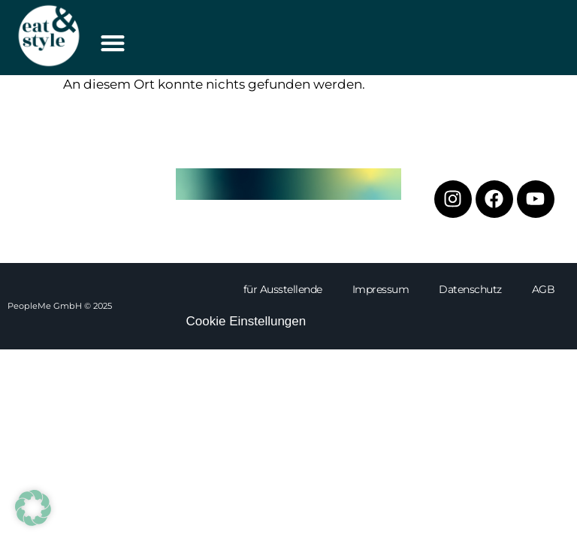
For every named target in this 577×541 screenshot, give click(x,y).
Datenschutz (470, 289)
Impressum (380, 289)
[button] (112, 42)
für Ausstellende (282, 289)
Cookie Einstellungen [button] (246, 321)
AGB (543, 289)
